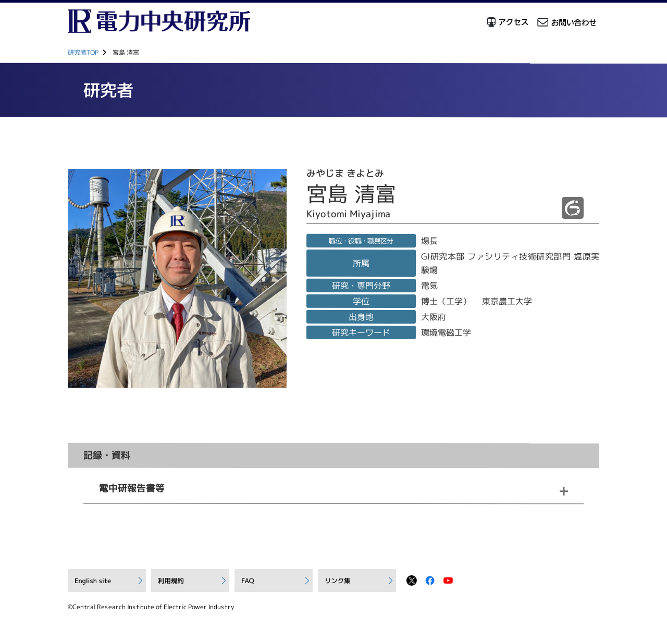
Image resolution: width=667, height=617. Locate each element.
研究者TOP (83, 52)
